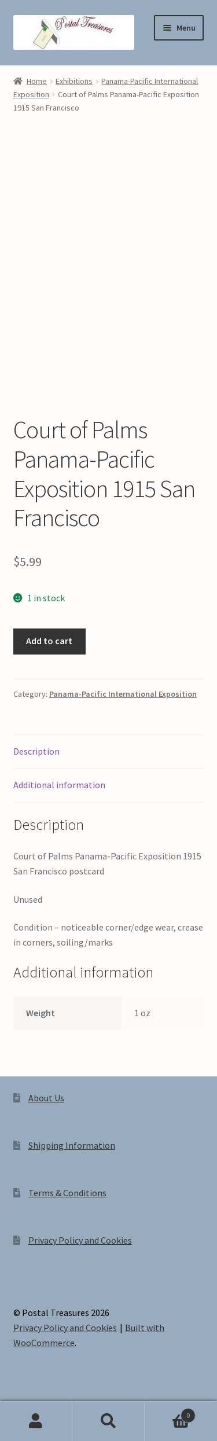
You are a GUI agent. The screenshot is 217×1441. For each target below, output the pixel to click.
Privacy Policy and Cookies (80, 1240)
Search (108, 1421)
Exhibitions (74, 81)
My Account (36, 1421)
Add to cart (49, 640)
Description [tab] (36, 751)
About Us (46, 1098)
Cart (170, 1413)
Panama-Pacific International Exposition (123, 694)
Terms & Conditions (67, 1193)
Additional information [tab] (59, 785)
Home (37, 81)
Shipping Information (71, 1145)
